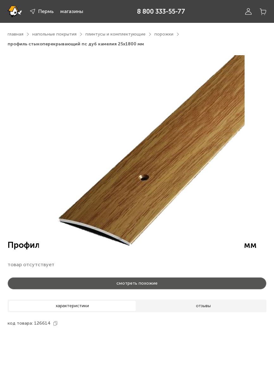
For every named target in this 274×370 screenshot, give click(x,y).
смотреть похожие (137, 283)
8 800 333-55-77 (161, 11)
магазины (71, 11)
